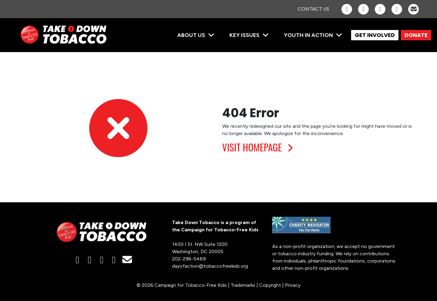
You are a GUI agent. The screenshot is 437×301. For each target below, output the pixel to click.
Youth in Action (308, 35)
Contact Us (313, 9)
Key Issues (244, 35)
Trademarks (243, 285)
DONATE (416, 35)
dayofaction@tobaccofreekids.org (210, 266)
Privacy (292, 285)
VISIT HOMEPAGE (259, 147)
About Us (191, 35)
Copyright (270, 285)
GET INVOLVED (375, 35)
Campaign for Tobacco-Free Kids (190, 285)
